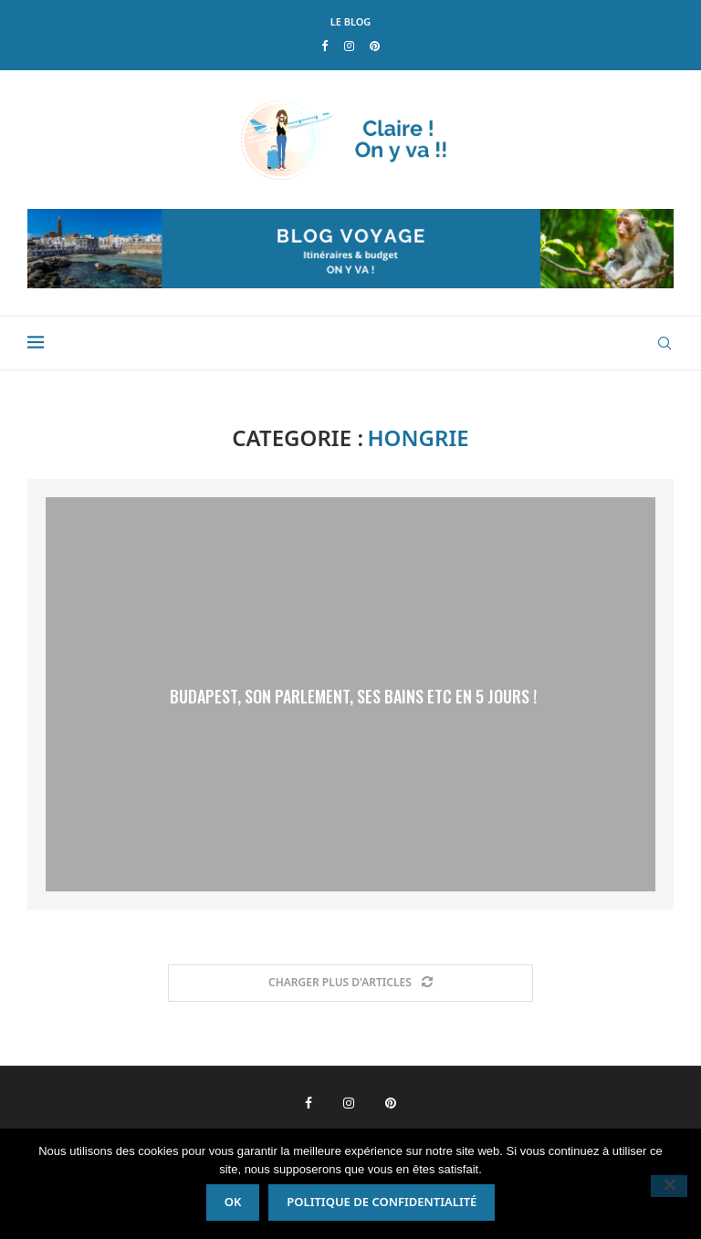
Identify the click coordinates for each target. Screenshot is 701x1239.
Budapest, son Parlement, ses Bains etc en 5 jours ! (353, 696)
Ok (233, 1201)
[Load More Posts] (350, 983)
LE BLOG (350, 21)
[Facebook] (324, 46)
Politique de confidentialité (381, 1201)
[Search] (664, 343)
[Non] (669, 1186)
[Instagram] (349, 46)
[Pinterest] (375, 46)
